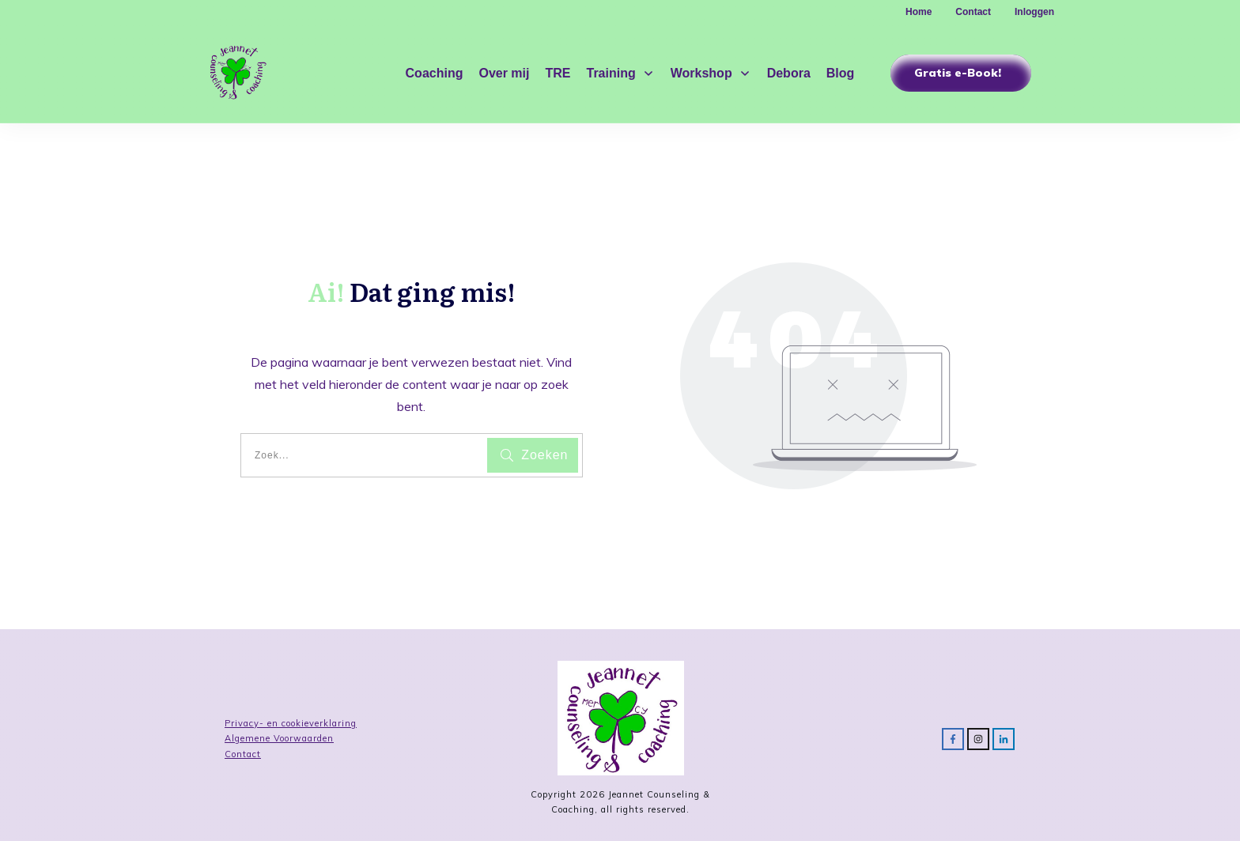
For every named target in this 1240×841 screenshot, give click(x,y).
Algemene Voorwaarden (279, 738)
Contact (243, 754)
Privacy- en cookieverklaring (291, 723)
